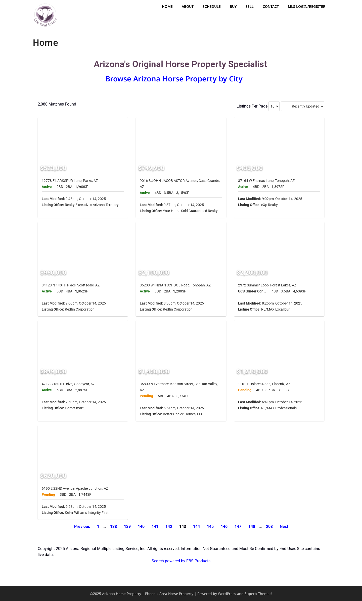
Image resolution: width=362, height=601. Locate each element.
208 (269, 526)
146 (224, 526)
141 (155, 526)
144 (196, 526)
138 (113, 526)
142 (168, 526)
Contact (271, 6)
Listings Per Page (252, 106)
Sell (250, 6)
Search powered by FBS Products (181, 561)
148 (251, 526)
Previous (82, 526)
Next (284, 526)
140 (141, 526)
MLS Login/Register (306, 6)
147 (238, 526)
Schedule (212, 6)
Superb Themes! (258, 593)
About (188, 6)
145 (210, 526)
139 (127, 526)
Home (167, 6)
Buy (233, 6)
